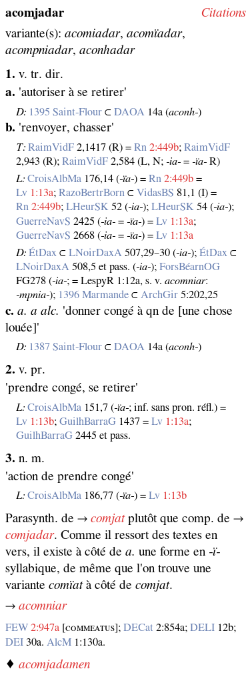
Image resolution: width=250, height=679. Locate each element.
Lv (21, 192)
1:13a (41, 192)
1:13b (42, 421)
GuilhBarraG (87, 421)
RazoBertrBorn (92, 192)
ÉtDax (43, 252)
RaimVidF (51, 147)
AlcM (59, 642)
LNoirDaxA (95, 252)
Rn (140, 147)
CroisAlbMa (54, 178)
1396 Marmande (93, 294)
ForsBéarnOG (189, 266)
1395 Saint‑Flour (65, 112)
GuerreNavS (43, 221)
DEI (14, 642)
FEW (16, 627)
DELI (202, 627)
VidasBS (155, 192)
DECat (138, 627)
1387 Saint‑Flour (65, 347)
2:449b (164, 147)
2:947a (45, 627)
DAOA (129, 112)
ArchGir (159, 294)
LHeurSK (87, 206)
